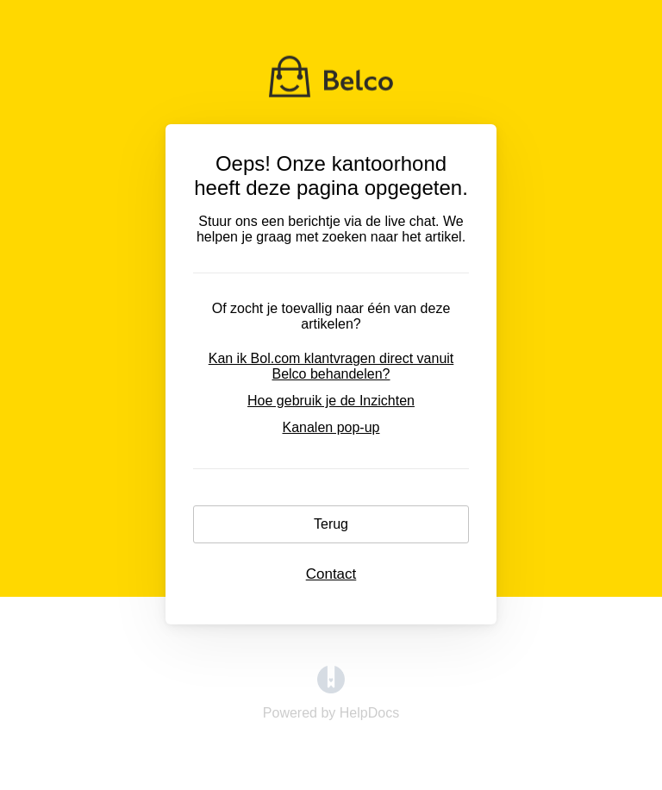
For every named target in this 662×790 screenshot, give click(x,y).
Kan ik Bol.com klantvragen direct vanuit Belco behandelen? (331, 366)
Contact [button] (331, 574)
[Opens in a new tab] (331, 688)
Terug (331, 524)
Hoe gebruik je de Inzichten (331, 400)
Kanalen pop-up (331, 427)
